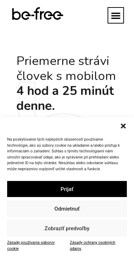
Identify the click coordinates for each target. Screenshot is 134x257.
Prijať (67, 189)
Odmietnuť (67, 209)
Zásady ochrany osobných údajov (92, 245)
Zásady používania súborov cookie (31, 245)
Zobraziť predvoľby (67, 228)
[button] (123, 126)
